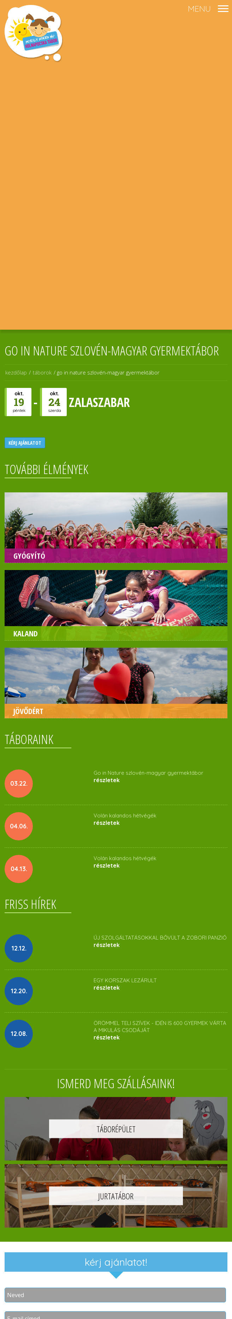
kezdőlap (16, 372)
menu (199, 8)
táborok (42, 372)
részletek (107, 780)
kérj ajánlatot (24, 442)
